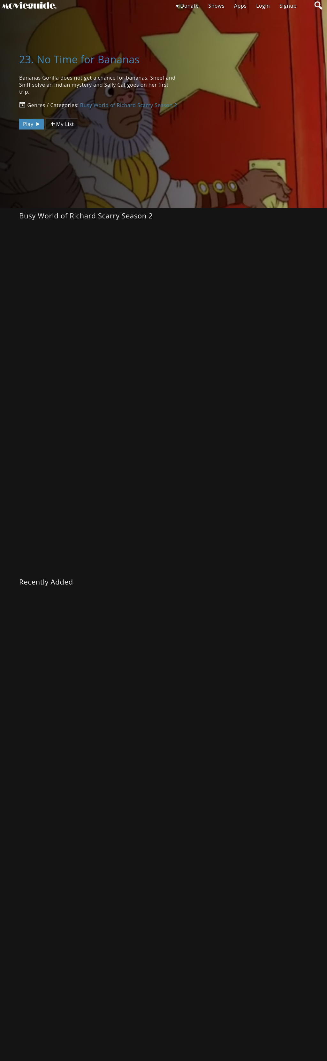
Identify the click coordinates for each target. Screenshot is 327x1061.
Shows (216, 5)
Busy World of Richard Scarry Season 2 (128, 105)
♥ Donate (187, 5)
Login (263, 5)
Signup (288, 5)
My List (61, 124)
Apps (240, 5)
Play (32, 124)
